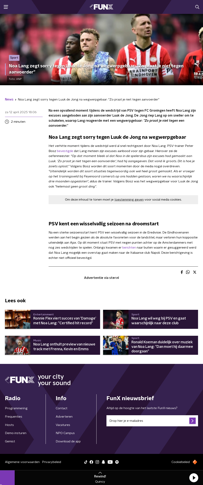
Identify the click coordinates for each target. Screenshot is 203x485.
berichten (129, 247)
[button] (193, 477)
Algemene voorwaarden (22, 462)
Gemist (10, 441)
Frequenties (13, 416)
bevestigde (65, 151)
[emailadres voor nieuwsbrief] (152, 420)
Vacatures (63, 425)
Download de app (68, 441)
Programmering (16, 408)
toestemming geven (129, 199)
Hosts (9, 425)
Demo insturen (15, 433)
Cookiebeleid (180, 462)
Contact (61, 408)
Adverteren (64, 416)
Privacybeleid (51, 462)
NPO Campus (65, 433)
